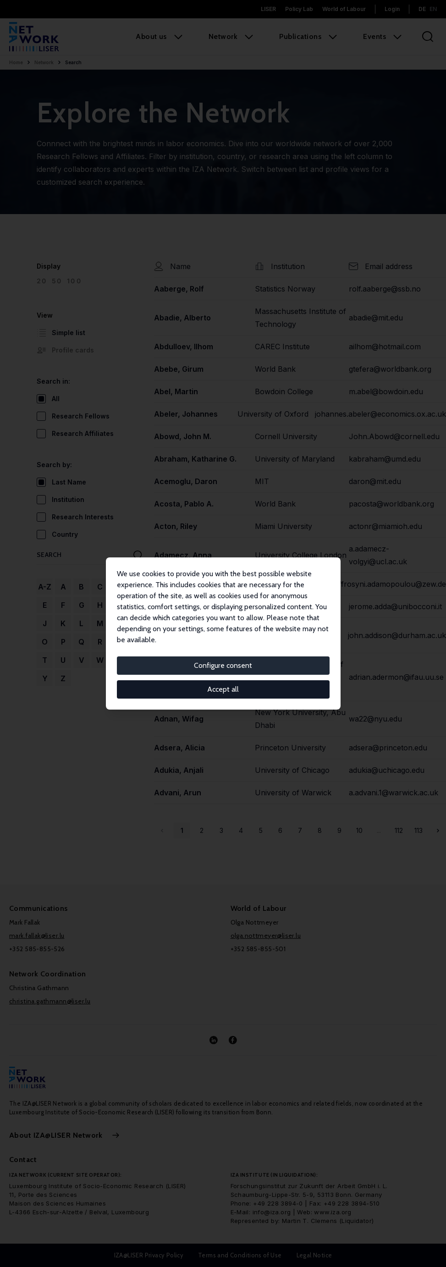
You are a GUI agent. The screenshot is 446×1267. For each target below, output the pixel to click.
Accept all (223, 689)
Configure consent (223, 665)
